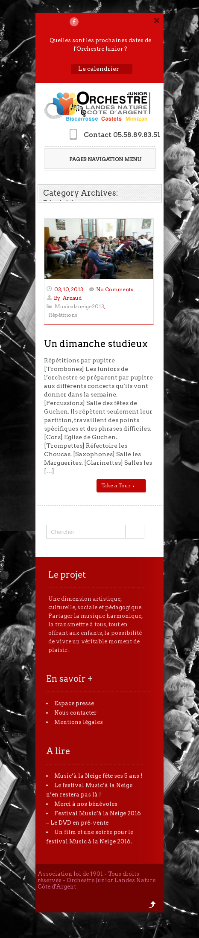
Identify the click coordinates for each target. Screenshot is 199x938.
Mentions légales (78, 722)
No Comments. (115, 289)
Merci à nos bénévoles (85, 804)
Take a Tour (117, 485)
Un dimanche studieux (96, 343)
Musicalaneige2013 (79, 306)
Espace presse (74, 703)
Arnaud (72, 298)
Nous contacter (75, 712)
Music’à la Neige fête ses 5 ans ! (98, 776)
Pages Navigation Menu (99, 159)
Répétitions (63, 315)
